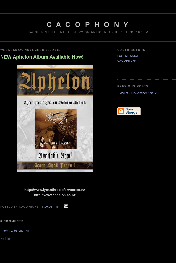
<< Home (7, 239)
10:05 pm (51, 206)
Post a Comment (16, 231)
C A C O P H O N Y (88, 24)
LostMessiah (128, 56)
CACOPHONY (127, 60)
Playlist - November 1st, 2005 (139, 93)
